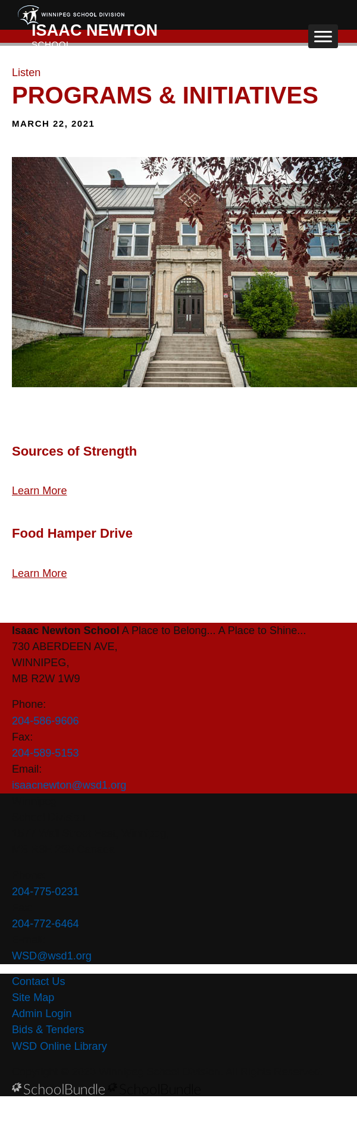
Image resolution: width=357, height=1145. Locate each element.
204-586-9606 (45, 721)
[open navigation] (323, 36)
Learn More (39, 491)
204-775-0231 (45, 892)
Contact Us (38, 981)
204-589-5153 (45, 753)
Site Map (33, 997)
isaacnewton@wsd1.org (69, 785)
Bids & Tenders (48, 1030)
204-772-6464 (45, 924)
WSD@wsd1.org (52, 956)
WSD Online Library (59, 1046)
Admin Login (42, 1013)
